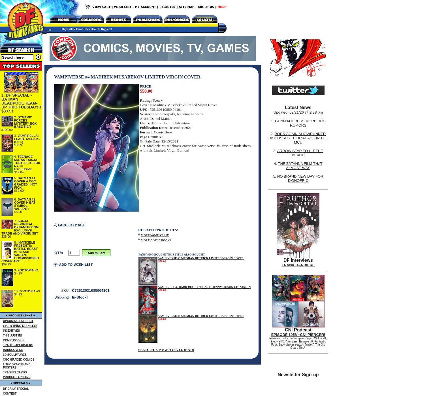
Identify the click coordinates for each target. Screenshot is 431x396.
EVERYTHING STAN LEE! (20, 325)
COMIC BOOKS (13, 340)
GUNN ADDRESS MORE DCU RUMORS (300, 123)
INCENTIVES (11, 330)
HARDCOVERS (13, 350)
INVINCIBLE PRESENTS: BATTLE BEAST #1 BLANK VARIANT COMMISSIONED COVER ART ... (20, 252)
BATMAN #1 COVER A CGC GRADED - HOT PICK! (25, 182)
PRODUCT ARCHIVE (17, 377)
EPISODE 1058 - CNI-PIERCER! (298, 335)
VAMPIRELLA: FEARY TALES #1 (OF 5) (27, 139)
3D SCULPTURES (15, 354)
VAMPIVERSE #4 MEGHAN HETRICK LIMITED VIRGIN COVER (201, 316)
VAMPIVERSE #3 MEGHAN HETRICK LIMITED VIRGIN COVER (201, 258)
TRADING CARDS (15, 372)
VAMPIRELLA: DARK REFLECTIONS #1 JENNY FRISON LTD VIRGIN (204, 287)
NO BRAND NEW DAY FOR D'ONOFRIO (300, 178)
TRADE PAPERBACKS (18, 345)
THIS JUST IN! (12, 335)
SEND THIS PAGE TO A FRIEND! (166, 350)
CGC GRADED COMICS (19, 359)
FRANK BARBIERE (298, 265)
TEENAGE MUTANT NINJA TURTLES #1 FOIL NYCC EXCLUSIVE (27, 163)
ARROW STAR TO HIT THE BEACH (300, 153)
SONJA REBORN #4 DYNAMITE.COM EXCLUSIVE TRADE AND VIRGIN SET (20, 227)
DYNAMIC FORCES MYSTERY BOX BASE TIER (25, 122)
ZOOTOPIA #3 (29, 291)
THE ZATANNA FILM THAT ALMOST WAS (300, 165)
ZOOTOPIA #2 (28, 270)
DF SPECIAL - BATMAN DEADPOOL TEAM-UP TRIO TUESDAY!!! (21, 101)
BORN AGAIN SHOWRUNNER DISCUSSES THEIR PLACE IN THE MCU (298, 138)
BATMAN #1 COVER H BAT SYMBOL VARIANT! (24, 204)
